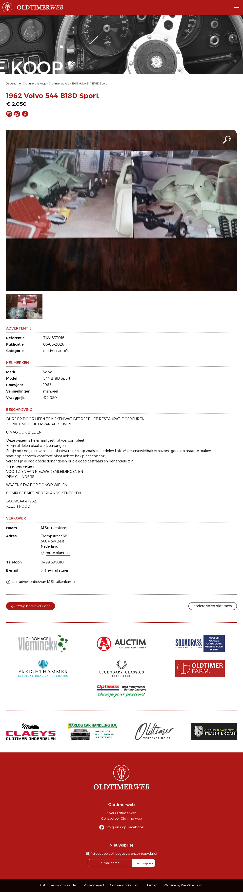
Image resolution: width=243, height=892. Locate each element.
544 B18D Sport (56, 378)
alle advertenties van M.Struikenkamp (43, 582)
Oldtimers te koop (34, 83)
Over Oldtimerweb (121, 813)
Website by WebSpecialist (183, 885)
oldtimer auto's (55, 351)
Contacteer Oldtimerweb (121, 818)
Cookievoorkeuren (124, 885)
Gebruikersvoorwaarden (59, 885)
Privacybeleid (94, 885)
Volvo (47, 372)
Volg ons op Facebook (125, 827)
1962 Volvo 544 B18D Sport (89, 83)
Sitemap (151, 885)
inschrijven (144, 863)
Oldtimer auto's (59, 83)
